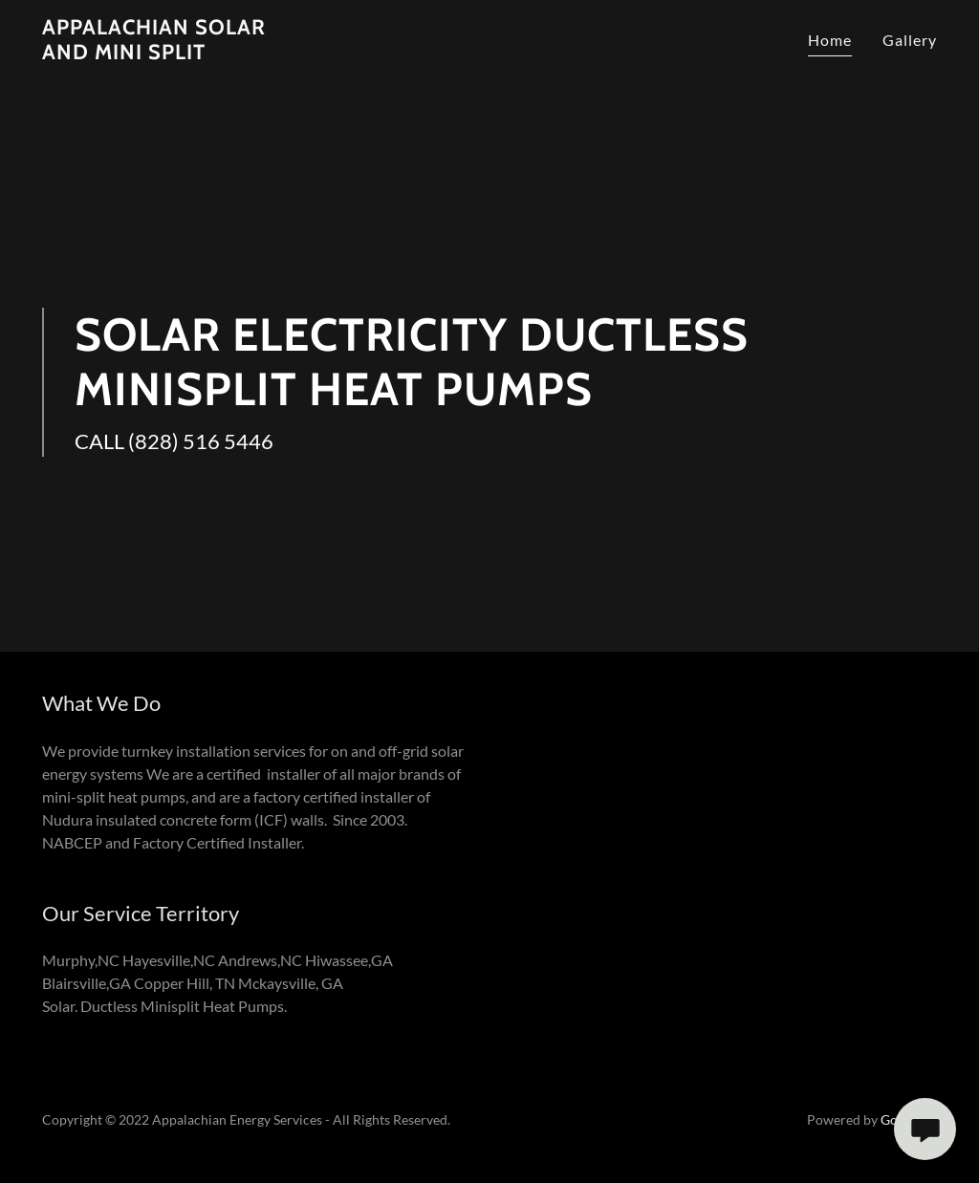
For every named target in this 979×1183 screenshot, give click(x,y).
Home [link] (830, 40)
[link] (174, 53)
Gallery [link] (909, 40)
